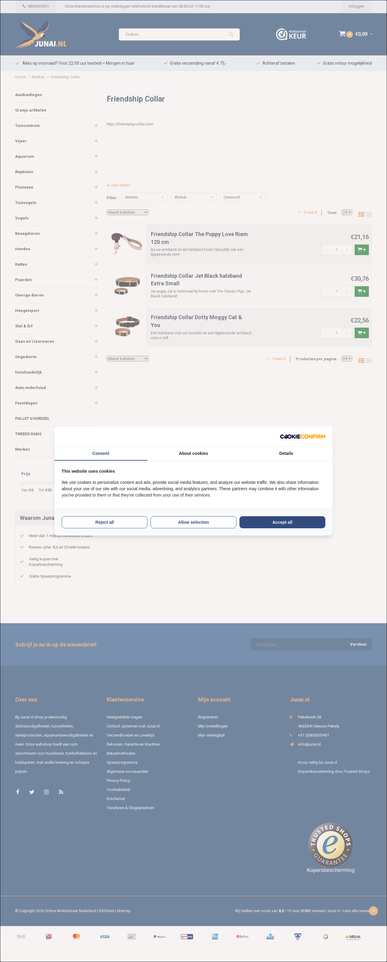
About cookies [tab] (193, 453)
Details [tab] (286, 453)
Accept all (282, 522)
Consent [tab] (100, 453)
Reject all (104, 522)
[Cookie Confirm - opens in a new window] (302, 436)
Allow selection (193, 522)
